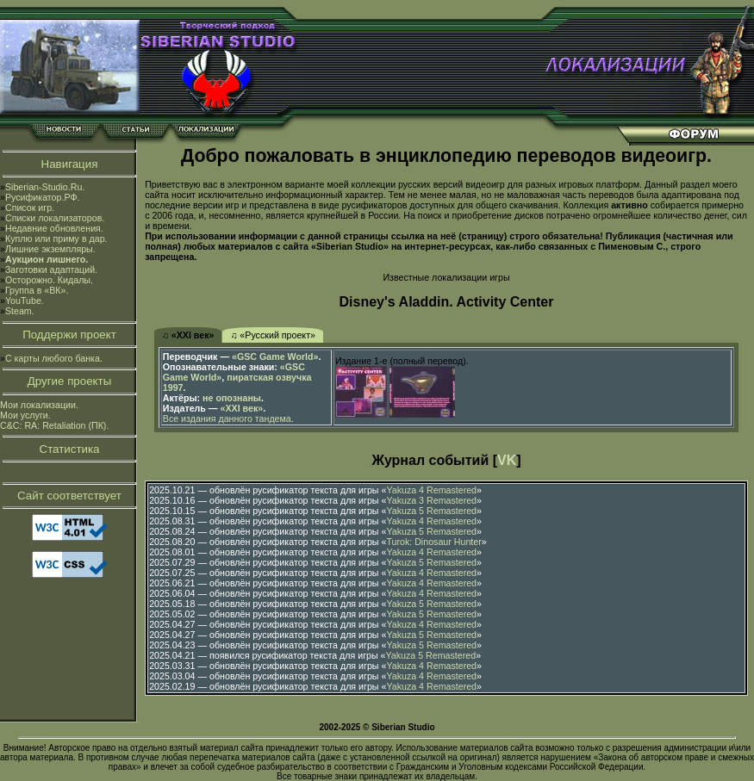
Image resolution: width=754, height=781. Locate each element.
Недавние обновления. (54, 228)
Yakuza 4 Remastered (431, 490)
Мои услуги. (25, 415)
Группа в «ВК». (37, 290)
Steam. (19, 311)
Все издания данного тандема (227, 418)
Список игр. (29, 207)
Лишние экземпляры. (50, 249)
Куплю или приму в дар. (56, 238)
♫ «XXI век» (188, 335)
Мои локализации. (39, 405)
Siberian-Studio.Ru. (44, 187)
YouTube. (24, 300)
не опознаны (232, 398)
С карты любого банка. (54, 358)
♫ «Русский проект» (272, 335)
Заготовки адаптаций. (51, 269)
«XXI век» (242, 408)
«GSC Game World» (275, 356)
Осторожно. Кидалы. (49, 280)
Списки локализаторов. (54, 218)
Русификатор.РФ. (42, 197)
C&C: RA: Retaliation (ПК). (54, 425)
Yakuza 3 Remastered (431, 500)
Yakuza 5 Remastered (431, 510)
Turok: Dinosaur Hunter (433, 541)
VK (506, 460)
